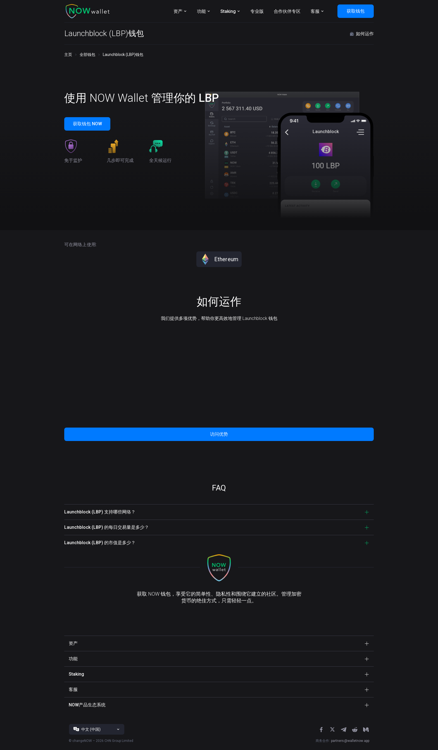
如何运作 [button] (361, 34)
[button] (87, 11)
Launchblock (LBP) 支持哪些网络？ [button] (99, 512)
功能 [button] (73, 658)
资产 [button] (73, 643)
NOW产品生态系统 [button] (87, 704)
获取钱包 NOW (87, 123)
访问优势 (219, 434)
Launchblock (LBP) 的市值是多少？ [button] (99, 542)
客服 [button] (73, 689)
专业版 (257, 11)
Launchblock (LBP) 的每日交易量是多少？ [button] (106, 527)
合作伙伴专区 (287, 11)
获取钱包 (356, 11)
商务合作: (342, 741)
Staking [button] (76, 674)
